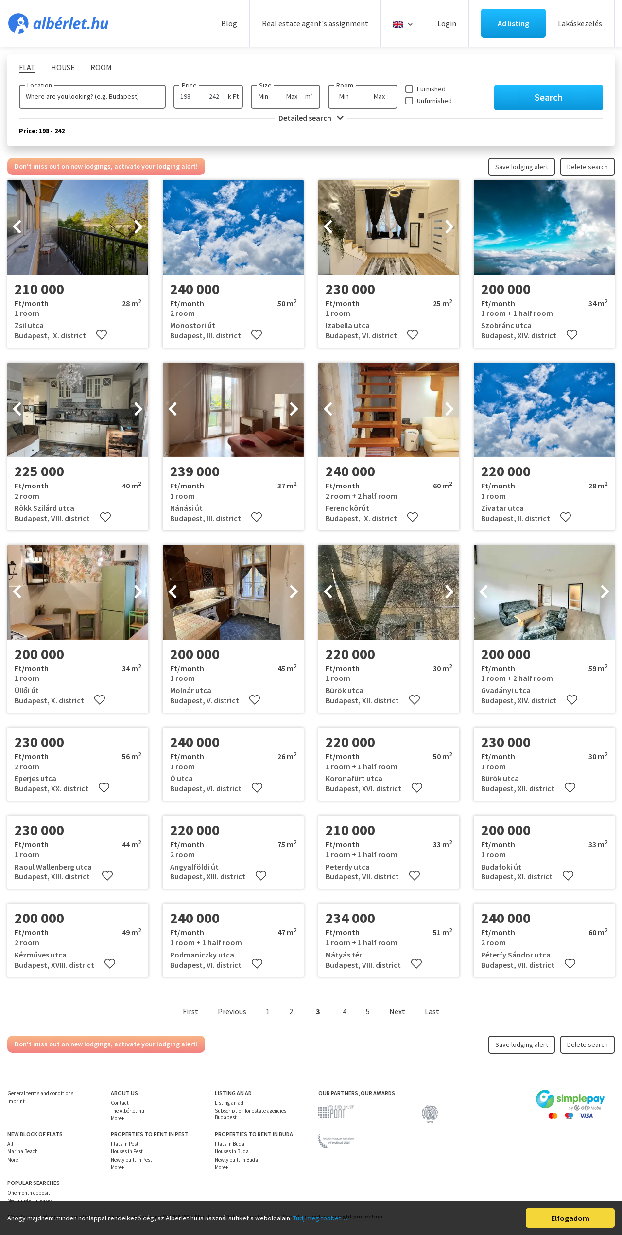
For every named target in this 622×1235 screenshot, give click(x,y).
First (190, 1011)
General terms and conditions (40, 1093)
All (10, 1143)
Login (446, 23)
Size (265, 85)
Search (549, 97)
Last (432, 1011)
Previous (232, 1011)
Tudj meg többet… (320, 1218)
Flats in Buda (229, 1143)
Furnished (431, 89)
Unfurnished (434, 100)
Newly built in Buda (236, 1159)
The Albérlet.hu (127, 1110)
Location (39, 85)
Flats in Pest (124, 1143)
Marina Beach (22, 1151)
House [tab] (63, 67)
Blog (229, 23)
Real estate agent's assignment (315, 23)
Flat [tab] (27, 67)
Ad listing (513, 23)
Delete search (587, 166)
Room (344, 85)
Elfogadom (570, 1218)
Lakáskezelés (580, 23)
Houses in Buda (232, 1151)
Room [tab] (101, 67)
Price (189, 85)
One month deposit (28, 1192)
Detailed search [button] (311, 117)
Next (397, 1011)
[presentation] (17, 227)
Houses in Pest (127, 1151)
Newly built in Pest (131, 1159)
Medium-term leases (29, 1200)
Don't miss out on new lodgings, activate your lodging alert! (106, 166)
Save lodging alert (521, 166)
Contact (120, 1102)
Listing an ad (229, 1102)
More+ (117, 1118)
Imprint (16, 1101)
